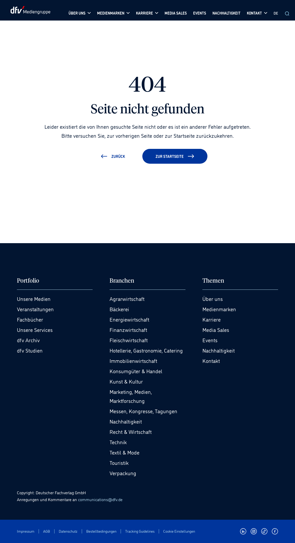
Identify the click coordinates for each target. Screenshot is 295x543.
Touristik (119, 462)
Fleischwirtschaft (129, 340)
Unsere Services (35, 329)
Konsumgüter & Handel (136, 371)
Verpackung (123, 473)
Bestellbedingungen (101, 531)
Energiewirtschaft (129, 319)
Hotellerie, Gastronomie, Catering (146, 350)
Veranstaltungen (35, 309)
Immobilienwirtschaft (133, 360)
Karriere (211, 319)
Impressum (25, 531)
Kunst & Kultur (126, 381)
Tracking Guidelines (140, 531)
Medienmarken (219, 309)
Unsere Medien (34, 298)
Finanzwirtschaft (128, 329)
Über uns (212, 298)
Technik (118, 442)
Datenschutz (68, 531)
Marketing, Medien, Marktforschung (131, 396)
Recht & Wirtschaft (131, 431)
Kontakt (211, 360)
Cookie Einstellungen (179, 531)
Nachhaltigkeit (126, 421)
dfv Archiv (28, 340)
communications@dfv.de (100, 499)
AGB (46, 531)
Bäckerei (119, 309)
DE (276, 12)
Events (209, 340)
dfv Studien (30, 350)
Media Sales (215, 329)
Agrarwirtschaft (127, 298)
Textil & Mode (124, 452)
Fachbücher (30, 319)
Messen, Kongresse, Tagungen (143, 411)
